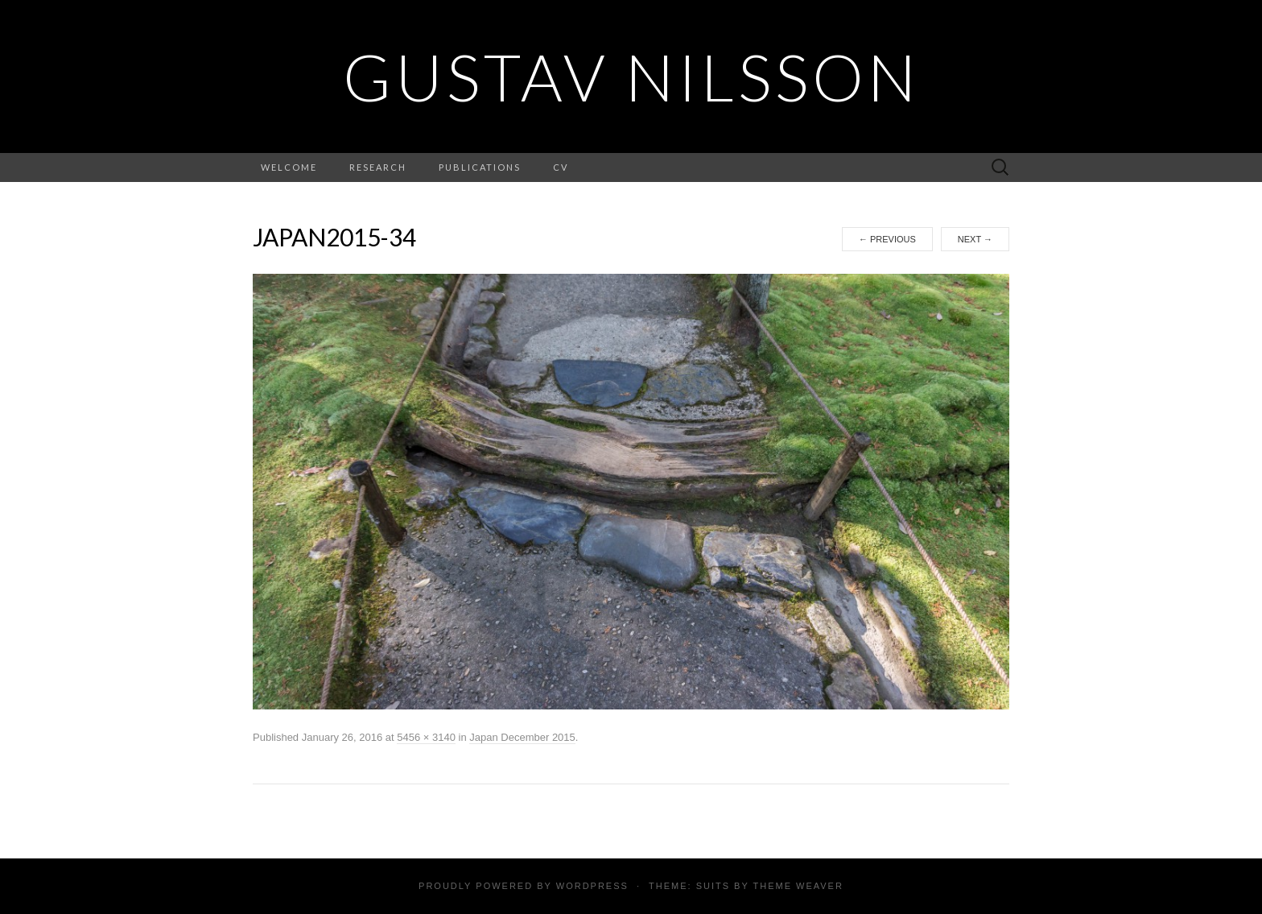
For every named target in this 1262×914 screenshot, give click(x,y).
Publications (480, 167)
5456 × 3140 (426, 737)
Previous (887, 239)
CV (560, 167)
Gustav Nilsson (631, 76)
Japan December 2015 (522, 737)
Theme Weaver (798, 886)
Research (377, 167)
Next (975, 239)
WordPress (592, 886)
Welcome (289, 167)
